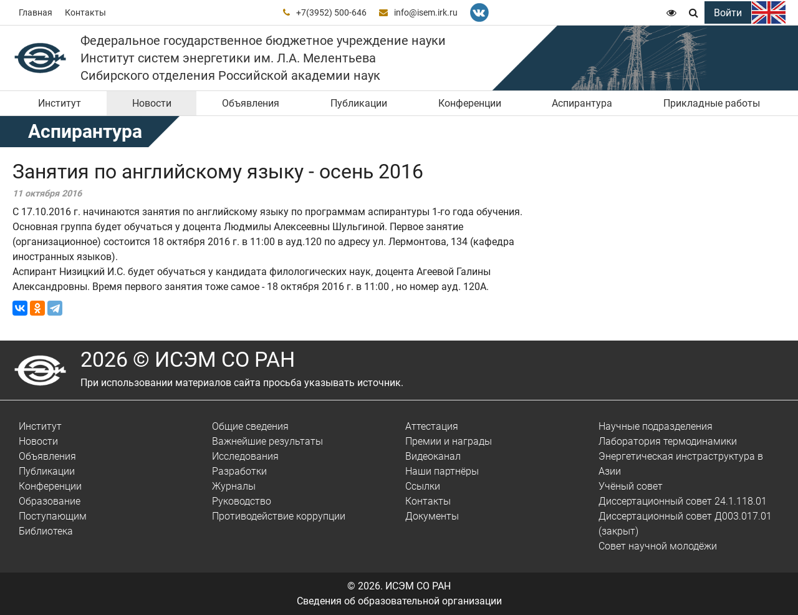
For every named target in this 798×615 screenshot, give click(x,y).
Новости (151, 103)
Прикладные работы (711, 103)
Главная (35, 12)
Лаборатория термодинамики (667, 441)
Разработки (239, 471)
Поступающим (53, 516)
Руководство (241, 501)
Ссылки (422, 486)
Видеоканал (433, 456)
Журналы (234, 486)
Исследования (245, 456)
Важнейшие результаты (267, 441)
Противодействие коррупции (278, 516)
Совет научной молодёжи (657, 546)
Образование (49, 501)
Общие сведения (250, 426)
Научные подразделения (655, 426)
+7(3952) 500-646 (331, 12)
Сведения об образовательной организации (399, 601)
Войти (728, 13)
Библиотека (46, 531)
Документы (432, 516)
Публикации (358, 103)
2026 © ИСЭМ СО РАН (187, 359)
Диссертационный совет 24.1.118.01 (682, 501)
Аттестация (431, 426)
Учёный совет (630, 486)
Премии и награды (448, 441)
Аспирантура (582, 103)
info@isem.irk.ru (426, 12)
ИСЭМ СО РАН (418, 586)
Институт (59, 103)
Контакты (85, 12)
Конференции (469, 103)
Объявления (250, 103)
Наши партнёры (442, 471)
